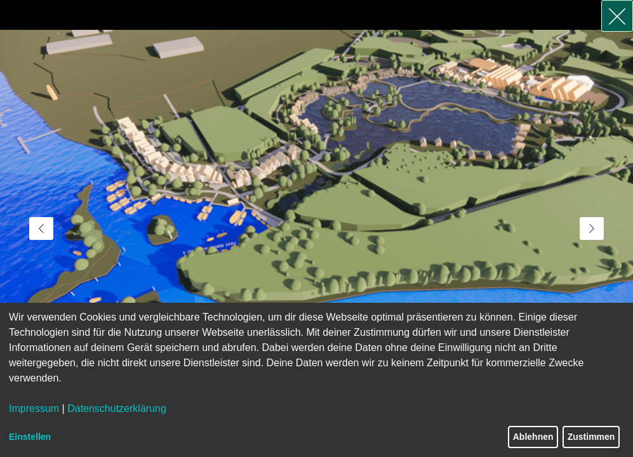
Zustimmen (591, 437)
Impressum (34, 408)
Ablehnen (533, 437)
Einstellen (30, 437)
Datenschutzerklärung (116, 408)
